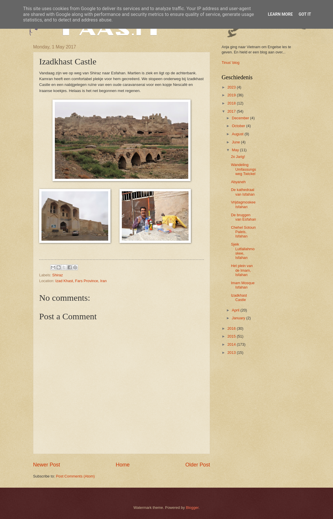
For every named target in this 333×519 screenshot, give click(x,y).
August (238, 134)
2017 (232, 111)
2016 (232, 328)
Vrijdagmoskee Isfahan (243, 204)
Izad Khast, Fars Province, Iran (81, 281)
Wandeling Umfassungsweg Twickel (243, 169)
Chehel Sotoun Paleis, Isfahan (243, 232)
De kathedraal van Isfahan (243, 192)
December (241, 118)
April (236, 310)
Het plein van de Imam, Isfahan (242, 270)
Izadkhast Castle (239, 297)
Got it (304, 14)
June (236, 142)
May (236, 150)
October (239, 126)
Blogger (192, 507)
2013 (232, 352)
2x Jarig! (238, 156)
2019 (232, 95)
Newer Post (46, 465)
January (239, 318)
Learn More (280, 14)
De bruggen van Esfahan (243, 217)
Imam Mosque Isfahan (243, 285)
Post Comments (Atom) (75, 476)
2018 (232, 103)
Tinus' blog (230, 62)
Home (123, 465)
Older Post (197, 465)
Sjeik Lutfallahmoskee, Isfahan (243, 251)
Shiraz (57, 275)
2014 (232, 344)
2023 (232, 87)
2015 (232, 336)
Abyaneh (238, 182)
